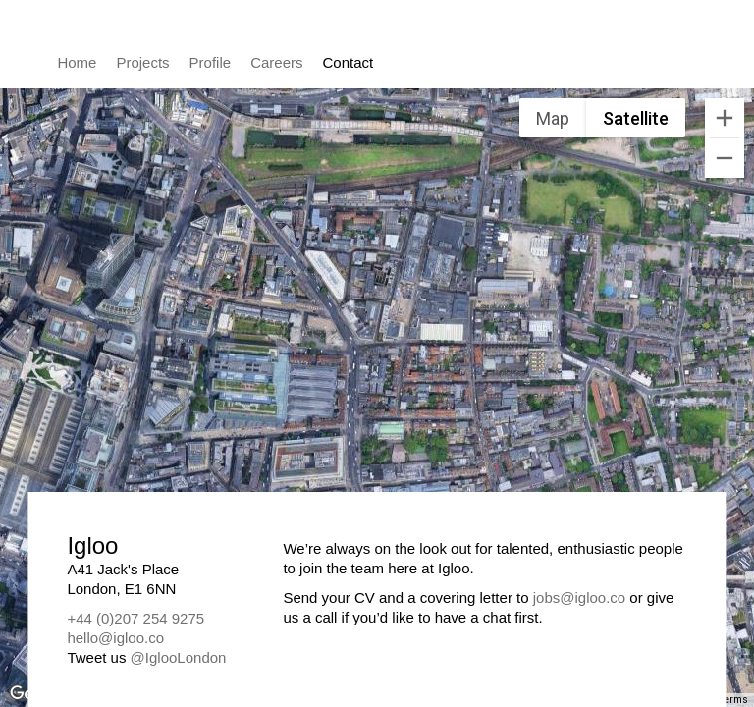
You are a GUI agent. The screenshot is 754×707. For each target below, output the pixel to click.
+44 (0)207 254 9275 (135, 618)
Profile (210, 62)
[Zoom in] (724, 117)
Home (76, 62)
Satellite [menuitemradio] (636, 118)
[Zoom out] (724, 158)
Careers (276, 62)
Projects (142, 62)
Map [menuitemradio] (552, 118)
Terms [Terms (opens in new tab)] (734, 699)
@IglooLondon (179, 657)
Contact (348, 62)
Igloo (650, 57)
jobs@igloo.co (579, 597)
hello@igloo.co (115, 637)
